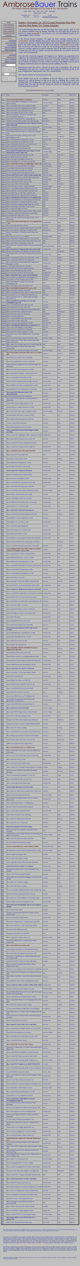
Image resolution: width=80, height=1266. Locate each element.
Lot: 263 (3, 996)
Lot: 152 (3, 557)
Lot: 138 (3, 502)
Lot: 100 (3, 353)
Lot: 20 (4, 151)
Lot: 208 (3, 779)
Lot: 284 (3, 1075)
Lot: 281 (3, 1068)
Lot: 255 (3, 965)
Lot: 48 (4, 215)
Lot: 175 (3, 648)
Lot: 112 (3, 399)
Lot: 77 (4, 292)
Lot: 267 (3, 1012)
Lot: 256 (3, 969)
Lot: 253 (3, 957)
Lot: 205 (3, 767)
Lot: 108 (3, 385)
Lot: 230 (3, 866)
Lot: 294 (3, 1115)
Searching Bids (11, 45)
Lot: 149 (3, 545)
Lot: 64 (4, 260)
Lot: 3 (3, 106)
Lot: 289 (3, 1095)
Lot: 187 (3, 696)
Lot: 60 (4, 249)
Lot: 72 (4, 279)
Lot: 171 (3, 632)
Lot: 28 (4, 170)
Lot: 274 (3, 1040)
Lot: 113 (3, 403)
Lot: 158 (3, 581)
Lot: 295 (3, 1119)
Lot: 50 (4, 222)
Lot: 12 (4, 129)
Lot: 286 (3, 1083)
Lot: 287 (3, 1087)
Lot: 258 (3, 977)
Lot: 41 (4, 199)
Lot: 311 (3, 1182)
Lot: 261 (3, 988)
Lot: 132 (3, 478)
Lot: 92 (4, 329)
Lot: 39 (4, 195)
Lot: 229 (3, 862)
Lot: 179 (3, 664)
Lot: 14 (4, 136)
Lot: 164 (3, 605)
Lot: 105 (3, 373)
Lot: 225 (3, 846)
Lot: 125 (3, 450)
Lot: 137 (3, 498)
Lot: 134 (3, 486)
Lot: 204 (3, 763)
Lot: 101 (3, 357)
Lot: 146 (3, 533)
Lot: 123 (3, 442)
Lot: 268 (3, 1016)
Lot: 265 (3, 1004)
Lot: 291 (3, 1103)
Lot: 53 (4, 230)
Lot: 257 (3, 973)
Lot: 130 (3, 470)
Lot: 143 (3, 522)
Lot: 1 (3, 99)
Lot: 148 (3, 541)
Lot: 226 (3, 850)
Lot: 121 (3, 435)
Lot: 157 (3, 577)
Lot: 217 (3, 814)
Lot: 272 (3, 1032)
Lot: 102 (3, 361)
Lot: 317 (3, 1206)
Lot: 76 (4, 290)
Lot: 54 (4, 233)
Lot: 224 (3, 842)
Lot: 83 (4, 309)
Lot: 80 (4, 302)
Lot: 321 (3, 1222)
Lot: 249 (3, 941)
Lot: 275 (3, 1044)
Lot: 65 (4, 263)
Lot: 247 (3, 933)
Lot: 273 (3, 1036)
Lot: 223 (3, 838)
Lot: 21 (4, 155)
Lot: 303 (3, 1151)
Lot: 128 (3, 462)
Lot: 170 (3, 628)
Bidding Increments (10, 49)
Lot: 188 (3, 700)
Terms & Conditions (10, 47)
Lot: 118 (3, 423)
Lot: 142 (3, 518)
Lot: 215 (3, 806)
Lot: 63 (4, 257)
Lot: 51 (4, 225)
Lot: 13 (4, 132)
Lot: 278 (3, 1056)
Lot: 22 (4, 157)
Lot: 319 (3, 1214)
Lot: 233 (3, 878)
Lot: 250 (3, 945)
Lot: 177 (3, 656)
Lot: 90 (4, 325)
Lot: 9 (3, 121)
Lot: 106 (3, 377)
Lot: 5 (3, 110)
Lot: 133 (3, 482)
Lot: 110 (3, 393)
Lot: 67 (4, 268)
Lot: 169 (3, 624)
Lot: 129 (3, 466)
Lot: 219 (3, 822)
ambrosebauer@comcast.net (50, 17)
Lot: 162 (3, 597)
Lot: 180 (3, 668)
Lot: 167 (3, 617)
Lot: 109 (3, 389)
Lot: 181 (3, 672)
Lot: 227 (3, 854)
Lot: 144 (3, 526)
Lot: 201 (3, 751)
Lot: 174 (3, 644)
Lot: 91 (4, 327)
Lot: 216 (3, 810)
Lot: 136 (3, 494)
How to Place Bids (10, 43)
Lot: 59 (4, 246)
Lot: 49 (4, 218)
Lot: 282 (3, 1072)
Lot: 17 (4, 144)
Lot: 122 (3, 439)
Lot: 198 (3, 739)
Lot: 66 (4, 266)
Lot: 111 (4, 396)
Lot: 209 (3, 783)
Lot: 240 (3, 905)
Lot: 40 (4, 197)
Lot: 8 (3, 119)
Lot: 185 (3, 688)
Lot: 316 (3, 1202)
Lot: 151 (3, 553)
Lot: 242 (3, 913)
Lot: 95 (4, 338)
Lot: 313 (3, 1190)
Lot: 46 (4, 211)
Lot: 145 (3, 530)
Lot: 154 (3, 565)
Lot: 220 (3, 826)
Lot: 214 (3, 803)
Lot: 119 (3, 427)
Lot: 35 (4, 186)
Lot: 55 (4, 236)
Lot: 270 (3, 1024)
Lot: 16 (4, 142)
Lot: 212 (3, 795)
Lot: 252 (3, 953)
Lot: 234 (3, 882)
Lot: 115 (3, 411)
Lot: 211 (3, 791)
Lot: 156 (3, 573)
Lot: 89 (4, 323)
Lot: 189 (3, 704)
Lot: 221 (3, 830)
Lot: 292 (3, 1107)
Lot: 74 (4, 286)
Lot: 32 (4, 179)
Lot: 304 (3, 1155)
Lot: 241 (3, 909)
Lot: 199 (3, 743)
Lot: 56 (4, 238)
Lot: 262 (3, 992)
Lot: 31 (4, 177)
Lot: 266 (3, 1008)
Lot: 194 (3, 723)
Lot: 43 (4, 204)
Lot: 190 (3, 708)
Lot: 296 (3, 1123)
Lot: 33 (4, 182)
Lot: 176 (3, 652)
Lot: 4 (3, 108)
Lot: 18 (4, 146)
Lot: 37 (4, 191)
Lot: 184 (3, 684)
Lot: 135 (3, 490)
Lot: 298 (3, 1131)
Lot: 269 (3, 1020)
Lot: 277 (3, 1052)
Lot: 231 (3, 870)
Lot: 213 (3, 799)
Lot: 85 (4, 314)
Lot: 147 (3, 537)
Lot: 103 (3, 365)
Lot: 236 (3, 890)
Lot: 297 (3, 1127)
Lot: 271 (3, 1028)
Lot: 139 (3, 506)
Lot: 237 (3, 894)
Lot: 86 (4, 316)
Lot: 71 (4, 277)
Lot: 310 (3, 1178)
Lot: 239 (3, 901)
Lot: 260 (3, 984)
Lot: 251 (3, 949)
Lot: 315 (3, 1198)
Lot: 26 (4, 166)
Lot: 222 (3, 834)
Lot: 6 (3, 112)
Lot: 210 (3, 787)
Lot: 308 (3, 1170)
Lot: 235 (3, 886)
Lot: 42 (4, 202)
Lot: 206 (3, 771)
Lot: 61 (4, 251)
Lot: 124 (3, 446)
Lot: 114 (3, 407)
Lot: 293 (3, 1111)
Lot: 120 (3, 431)
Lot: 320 (3, 1218)
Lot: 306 (3, 1163)
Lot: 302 (3, 1147)
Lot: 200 (3, 747)
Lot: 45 (4, 208)
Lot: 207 (3, 775)
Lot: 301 (3, 1143)
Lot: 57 (4, 241)
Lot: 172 (3, 636)
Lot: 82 (4, 307)
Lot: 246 (3, 929)
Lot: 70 (4, 275)
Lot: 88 (4, 320)
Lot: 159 (3, 585)
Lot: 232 (3, 874)
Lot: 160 (3, 589)
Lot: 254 (3, 961)
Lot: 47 (4, 213)
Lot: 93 (4, 332)
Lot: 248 (3, 937)
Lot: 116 (3, 415)
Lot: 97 (4, 344)
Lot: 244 (3, 921)
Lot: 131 (3, 474)
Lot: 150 (3, 549)
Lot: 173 (3, 640)
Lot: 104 (3, 369)
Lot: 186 (3, 692)
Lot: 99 (4, 350)
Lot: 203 (3, 759)
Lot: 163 (3, 601)
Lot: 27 (4, 168)
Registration (12, 40)
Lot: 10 (4, 124)
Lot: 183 (3, 680)
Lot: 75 (4, 288)
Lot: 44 (4, 206)
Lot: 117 (3, 419)
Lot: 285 (3, 1079)
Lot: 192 (3, 715)
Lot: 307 (3, 1166)
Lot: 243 (3, 917)
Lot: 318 (3, 1210)
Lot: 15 (4, 139)
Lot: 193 (3, 719)
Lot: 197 (3, 735)
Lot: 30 (4, 175)
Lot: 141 (3, 514)
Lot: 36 (4, 188)
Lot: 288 (3, 1091)
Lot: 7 (3, 115)
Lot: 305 (3, 1159)
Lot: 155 (3, 569)
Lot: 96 (4, 341)
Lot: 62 (4, 254)
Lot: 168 (3, 621)
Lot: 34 (4, 184)
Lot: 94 (4, 335)
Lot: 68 (4, 270)
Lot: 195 (3, 727)
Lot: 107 (3, 381)
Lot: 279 (3, 1060)
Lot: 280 (3, 1064)
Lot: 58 (4, 243)
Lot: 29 (4, 173)
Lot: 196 (3, 731)
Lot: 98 (4, 347)
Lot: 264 (3, 1000)
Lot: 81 (4, 305)
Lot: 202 (3, 755)
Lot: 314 (3, 1194)
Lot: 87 (4, 318)
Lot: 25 (4, 164)
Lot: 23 (4, 159)
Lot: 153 (3, 561)
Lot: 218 (3, 818)
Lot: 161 (3, 593)
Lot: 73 (4, 282)
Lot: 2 (3, 103)
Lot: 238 (3, 897)
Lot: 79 (4, 298)
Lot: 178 (3, 660)
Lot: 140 (3, 510)
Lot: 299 (3, 1135)
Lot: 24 (4, 161)
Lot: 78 (4, 295)
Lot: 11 (4, 127)
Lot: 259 (3, 981)
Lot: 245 (3, 925)
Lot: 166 (3, 613)
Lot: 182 (3, 676)
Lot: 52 (4, 228)
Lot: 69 (4, 273)
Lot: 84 (4, 311)
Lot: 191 (3, 712)
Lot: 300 (3, 1139)
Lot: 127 (3, 458)
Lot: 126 (3, 454)
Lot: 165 (3, 609)
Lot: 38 (4, 193)
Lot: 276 (3, 1048)
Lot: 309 (3, 1174)
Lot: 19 (4, 148)
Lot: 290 (3, 1099)
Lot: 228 (3, 858)
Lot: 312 (3, 1186)
